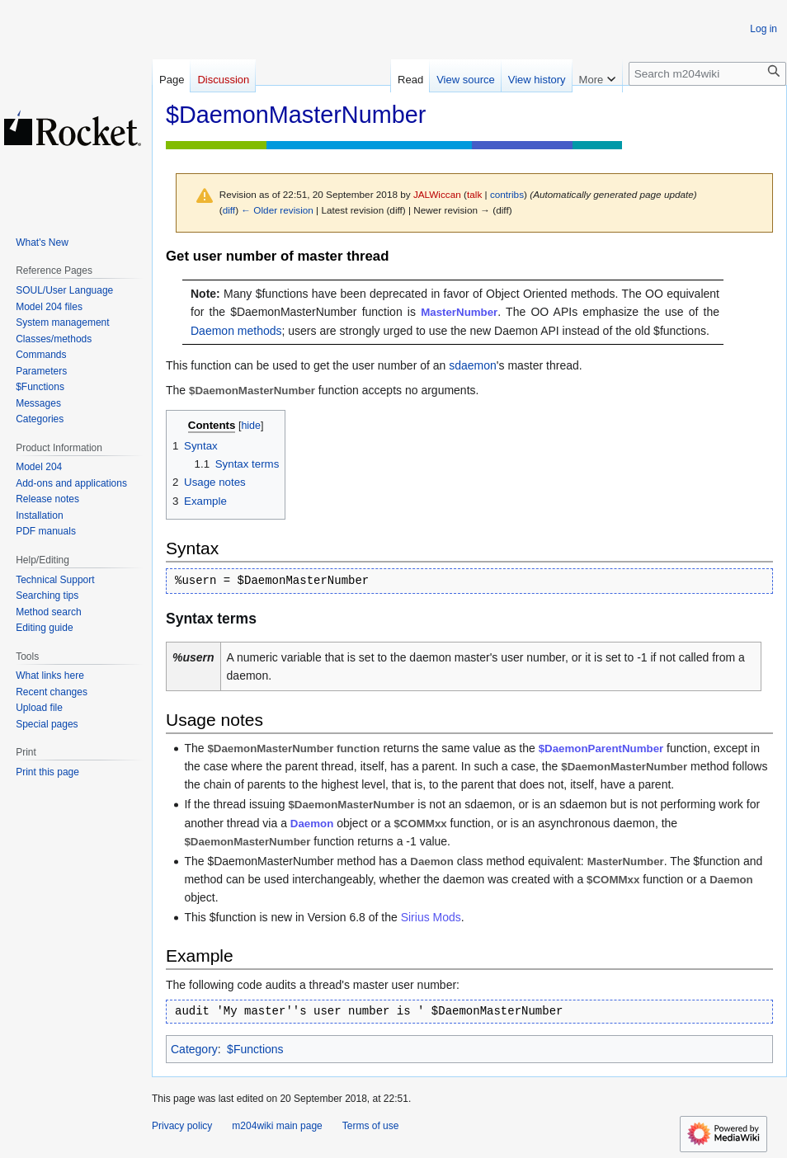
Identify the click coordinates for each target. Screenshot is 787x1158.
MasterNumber (459, 312)
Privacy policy (182, 1126)
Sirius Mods (431, 917)
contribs (507, 194)
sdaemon (473, 365)
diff (229, 210)
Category (194, 1049)
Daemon (311, 823)
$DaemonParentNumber (601, 748)
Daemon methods (236, 330)
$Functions (255, 1049)
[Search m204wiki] (707, 74)
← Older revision (277, 210)
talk (474, 194)
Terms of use (370, 1126)
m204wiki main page (277, 1126)
